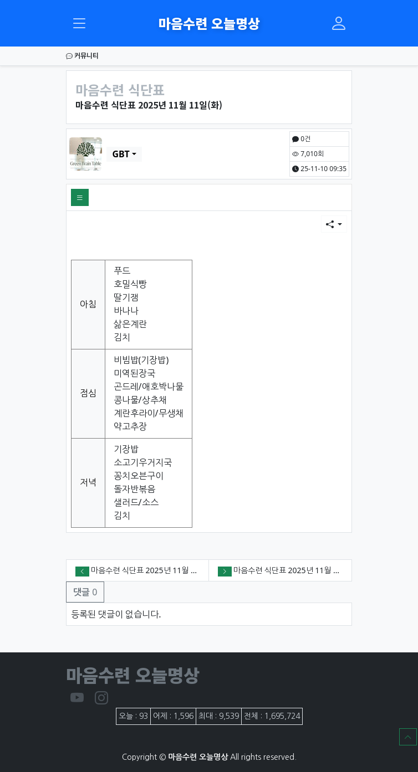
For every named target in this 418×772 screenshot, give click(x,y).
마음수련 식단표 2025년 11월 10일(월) (297, 570)
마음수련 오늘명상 (209, 23)
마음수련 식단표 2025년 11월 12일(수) (154, 570)
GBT (120, 154)
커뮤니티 (82, 55)
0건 (301, 138)
